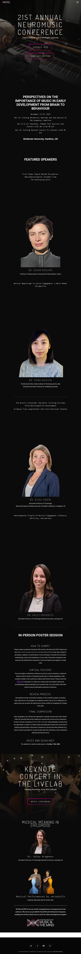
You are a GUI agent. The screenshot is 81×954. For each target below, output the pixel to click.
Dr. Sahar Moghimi (40, 270)
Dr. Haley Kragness (40, 615)
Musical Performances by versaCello (40, 896)
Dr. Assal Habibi (40, 499)
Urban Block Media (58, 951)
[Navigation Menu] (77, 2)
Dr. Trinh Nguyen (40, 380)
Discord (20, 681)
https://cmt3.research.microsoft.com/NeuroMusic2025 (34, 652)
